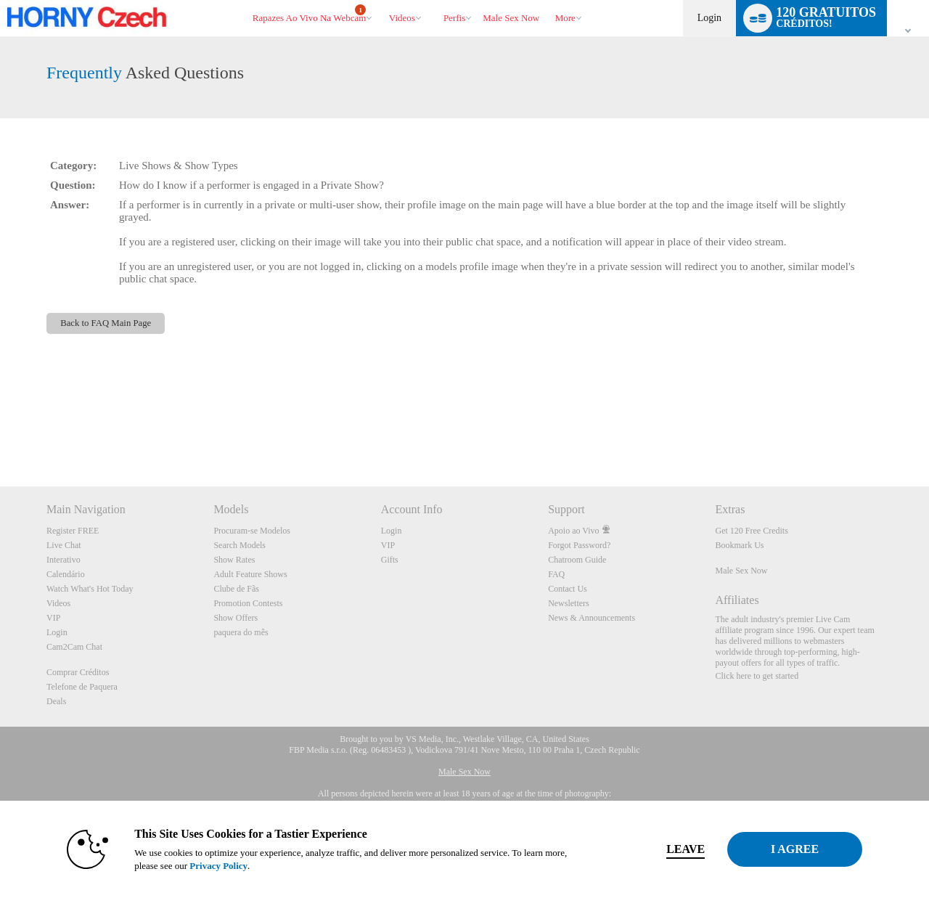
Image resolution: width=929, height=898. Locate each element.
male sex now (511, 17)
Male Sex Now (742, 571)
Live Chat (63, 545)
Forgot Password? (579, 545)
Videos (402, 17)
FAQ (556, 574)
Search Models (239, 545)
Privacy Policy (200, 865)
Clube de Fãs (236, 589)
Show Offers (235, 618)
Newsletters (568, 603)
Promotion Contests (247, 603)
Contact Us (567, 589)
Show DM (0, 432)
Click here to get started (757, 676)
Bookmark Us (740, 545)
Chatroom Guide (577, 560)
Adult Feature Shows (250, 574)
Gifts (389, 560)
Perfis (454, 17)
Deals (56, 701)
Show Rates (234, 560)
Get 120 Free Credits (752, 531)
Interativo (63, 560)
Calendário (65, 574)
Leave (667, 849)
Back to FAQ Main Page (105, 323)
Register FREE (72, 531)
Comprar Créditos (77, 672)
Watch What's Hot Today (90, 589)
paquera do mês (240, 632)
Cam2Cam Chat (74, 647)
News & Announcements (591, 618)
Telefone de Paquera (82, 687)
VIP (53, 618)
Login (709, 17)
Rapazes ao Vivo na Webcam (310, 13)
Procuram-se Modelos (251, 531)
